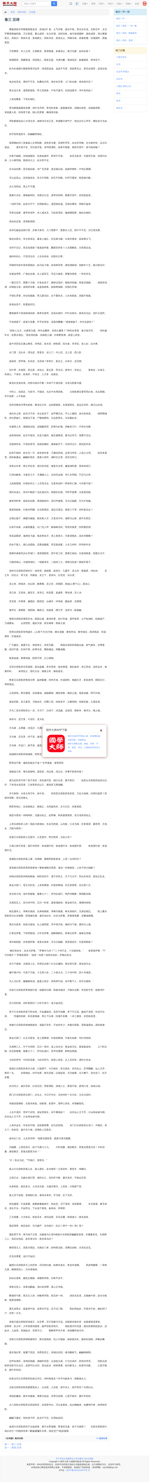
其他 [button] (128, 3)
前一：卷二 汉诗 (13, 1444)
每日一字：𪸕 (121, 18)
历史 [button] (119, 3)
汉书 (118, 64)
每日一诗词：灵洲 (124, 40)
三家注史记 (121, 57)
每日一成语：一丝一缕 (126, 26)
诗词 (93, 3)
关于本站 (60, 1458)
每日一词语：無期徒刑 (126, 33)
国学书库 (22, 12)
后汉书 (119, 79)
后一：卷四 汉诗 (13, 1447)
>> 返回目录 (101, 1438)
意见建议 (79, 1458)
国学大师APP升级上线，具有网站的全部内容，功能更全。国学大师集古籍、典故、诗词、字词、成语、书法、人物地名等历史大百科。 (84, 743)
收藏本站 (69, 1458)
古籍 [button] (85, 3)
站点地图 (89, 1458)
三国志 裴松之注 (123, 86)
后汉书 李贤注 (122, 71)
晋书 (118, 93)
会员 (137, 3)
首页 (13, 12)
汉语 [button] (101, 3)
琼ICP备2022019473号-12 (78, 1470)
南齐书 (119, 108)
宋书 (118, 101)
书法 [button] (110, 3)
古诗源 (32, 12)
